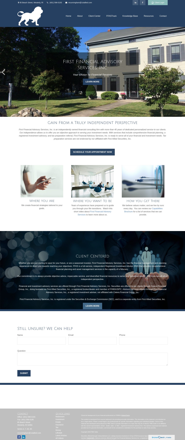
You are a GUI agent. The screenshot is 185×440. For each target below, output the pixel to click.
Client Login (157, 3)
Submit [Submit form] (24, 373)
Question (21, 351)
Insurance (59, 425)
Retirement (60, 417)
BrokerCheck (125, 415)
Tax (57, 427)
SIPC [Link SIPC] (93, 438)
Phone (122, 335)
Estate (58, 422)
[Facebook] (142, 2)
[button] (68, 16)
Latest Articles (61, 435)
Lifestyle (59, 433)
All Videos (60, 438)
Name (20, 335)
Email (70, 335)
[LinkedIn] (135, 2)
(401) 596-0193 (54, 3)
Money (58, 430)
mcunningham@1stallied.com (78, 3)
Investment (60, 419)
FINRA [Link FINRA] (89, 438)
